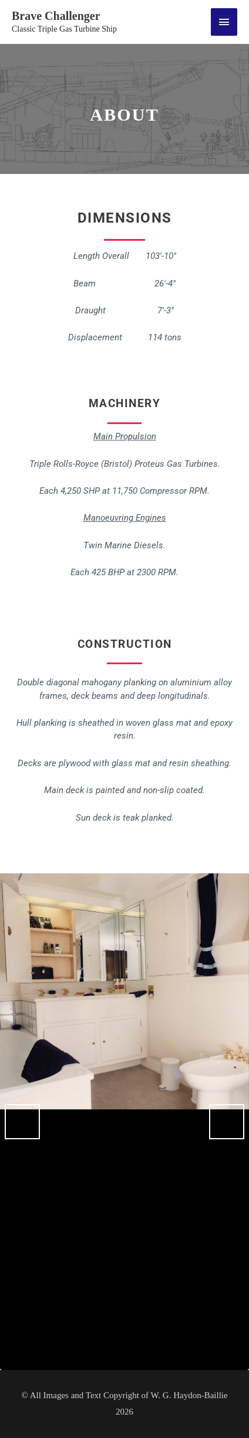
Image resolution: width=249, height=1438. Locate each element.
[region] (124, 1121)
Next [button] (226, 1121)
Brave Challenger (56, 15)
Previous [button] (22, 1121)
